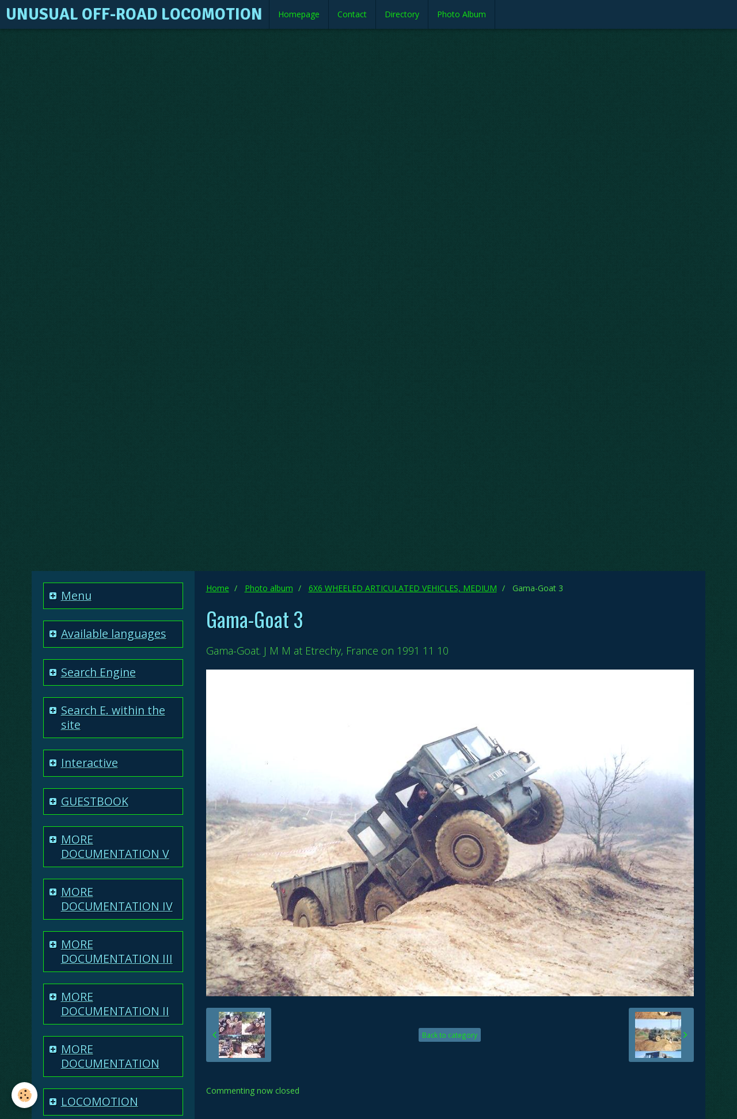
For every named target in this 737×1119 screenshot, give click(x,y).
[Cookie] (24, 1095)
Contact (352, 14)
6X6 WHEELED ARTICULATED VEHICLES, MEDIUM (403, 588)
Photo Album (461, 14)
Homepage (299, 14)
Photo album (269, 588)
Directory (402, 14)
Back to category (449, 1034)
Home (217, 588)
